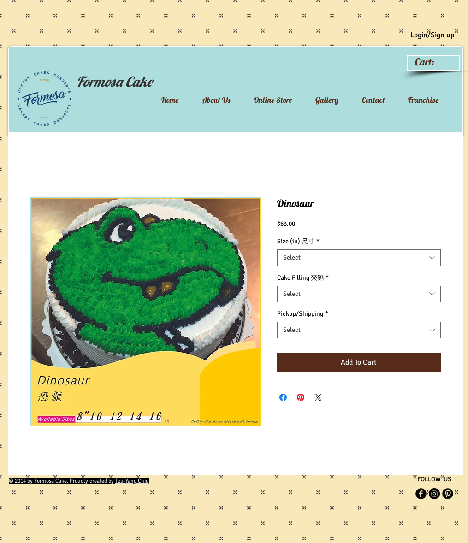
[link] (432, 62)
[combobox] (359, 257)
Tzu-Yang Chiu (132, 481)
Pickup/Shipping (302, 314)
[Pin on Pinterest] (300, 397)
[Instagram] (434, 493)
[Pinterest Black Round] (447, 493)
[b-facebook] (421, 493)
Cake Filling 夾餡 (303, 278)
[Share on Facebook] (283, 397)
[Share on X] (318, 397)
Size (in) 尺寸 (298, 241)
